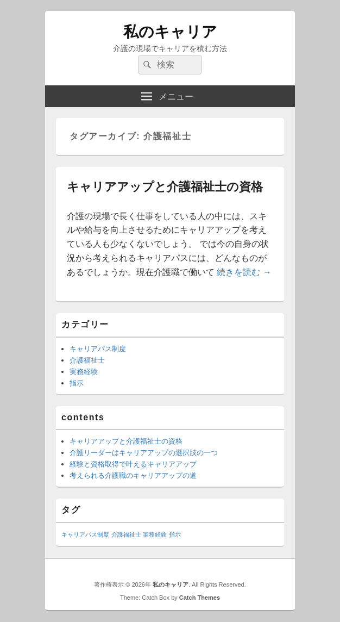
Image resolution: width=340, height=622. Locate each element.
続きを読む (244, 272)
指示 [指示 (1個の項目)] (175, 534)
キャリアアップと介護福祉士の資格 (165, 187)
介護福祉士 (87, 360)
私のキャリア (170, 31)
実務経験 (84, 372)
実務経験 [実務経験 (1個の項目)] (155, 534)
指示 (77, 383)
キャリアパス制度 (98, 349)
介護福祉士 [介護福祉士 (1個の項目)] (126, 534)
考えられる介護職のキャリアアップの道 (133, 475)
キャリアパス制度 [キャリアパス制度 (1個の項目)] (85, 534)
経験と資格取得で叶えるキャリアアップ (133, 464)
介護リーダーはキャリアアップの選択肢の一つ (144, 453)
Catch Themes (199, 597)
